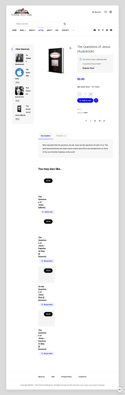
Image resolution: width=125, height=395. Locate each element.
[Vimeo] (99, 30)
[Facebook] (103, 30)
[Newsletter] (111, 30)
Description (45, 136)
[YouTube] (95, 30)
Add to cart (86, 100)
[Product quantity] (85, 94)
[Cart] (110, 12)
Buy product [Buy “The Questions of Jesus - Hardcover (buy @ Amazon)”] (48, 353)
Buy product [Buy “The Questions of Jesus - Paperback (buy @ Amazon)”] (48, 261)
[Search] (65, 24)
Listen (85, 112)
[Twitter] (107, 30)
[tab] (45, 136)
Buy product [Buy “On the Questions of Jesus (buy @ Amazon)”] (48, 304)
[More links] (74, 31)
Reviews (61, 136)
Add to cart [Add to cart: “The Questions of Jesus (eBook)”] (49, 212)
